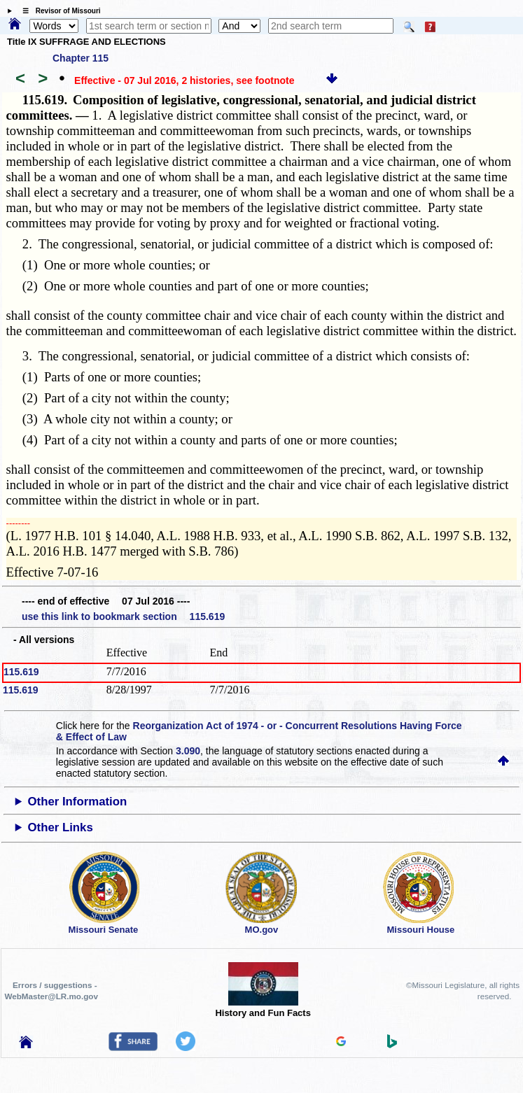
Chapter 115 (81, 58)
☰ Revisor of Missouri (58, 11)
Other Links (60, 827)
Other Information (77, 801)
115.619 (21, 671)
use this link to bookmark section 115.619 (123, 616)
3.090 (188, 750)
